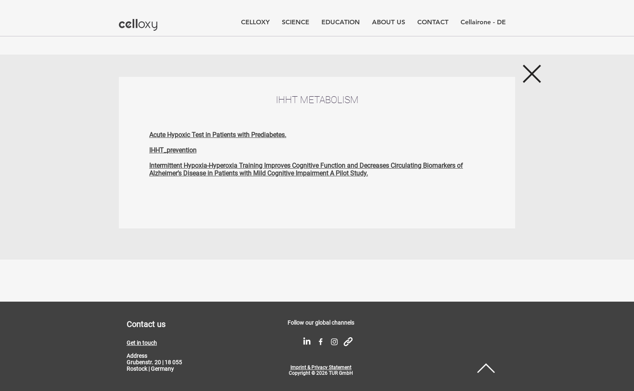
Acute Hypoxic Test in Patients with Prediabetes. (217, 135)
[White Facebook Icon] (320, 341)
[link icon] (348, 341)
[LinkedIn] (306, 341)
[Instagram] (334, 341)
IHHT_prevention (173, 150)
